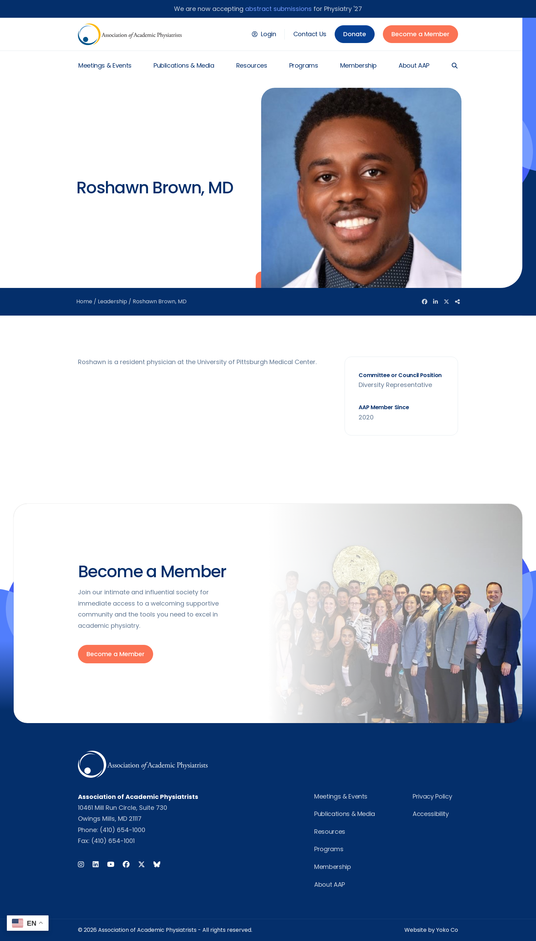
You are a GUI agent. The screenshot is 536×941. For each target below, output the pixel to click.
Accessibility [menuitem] (430, 813)
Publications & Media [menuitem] (183, 65)
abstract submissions (278, 8)
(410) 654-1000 (122, 830)
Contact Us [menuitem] (309, 34)
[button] (454, 65)
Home (84, 301)
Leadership (112, 301)
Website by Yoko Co (431, 930)
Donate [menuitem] (354, 34)
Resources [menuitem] (251, 65)
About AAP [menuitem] (414, 65)
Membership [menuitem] (358, 65)
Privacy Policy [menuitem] (432, 796)
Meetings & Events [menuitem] (105, 65)
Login (268, 34)
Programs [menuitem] (303, 65)
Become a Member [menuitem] (420, 34)
